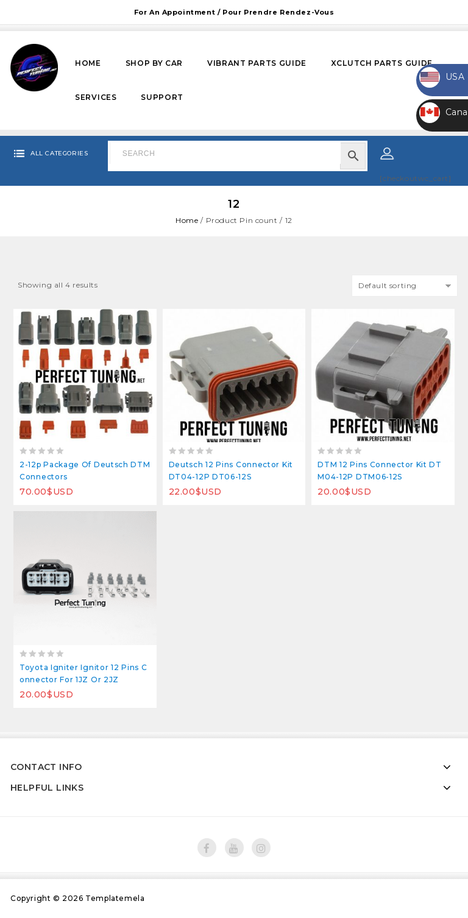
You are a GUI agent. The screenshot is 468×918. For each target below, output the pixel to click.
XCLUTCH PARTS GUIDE (382, 63)
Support (162, 97)
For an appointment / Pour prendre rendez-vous (234, 12)
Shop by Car (154, 63)
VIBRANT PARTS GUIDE (257, 63)
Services (96, 97)
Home (88, 63)
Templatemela (114, 898)
